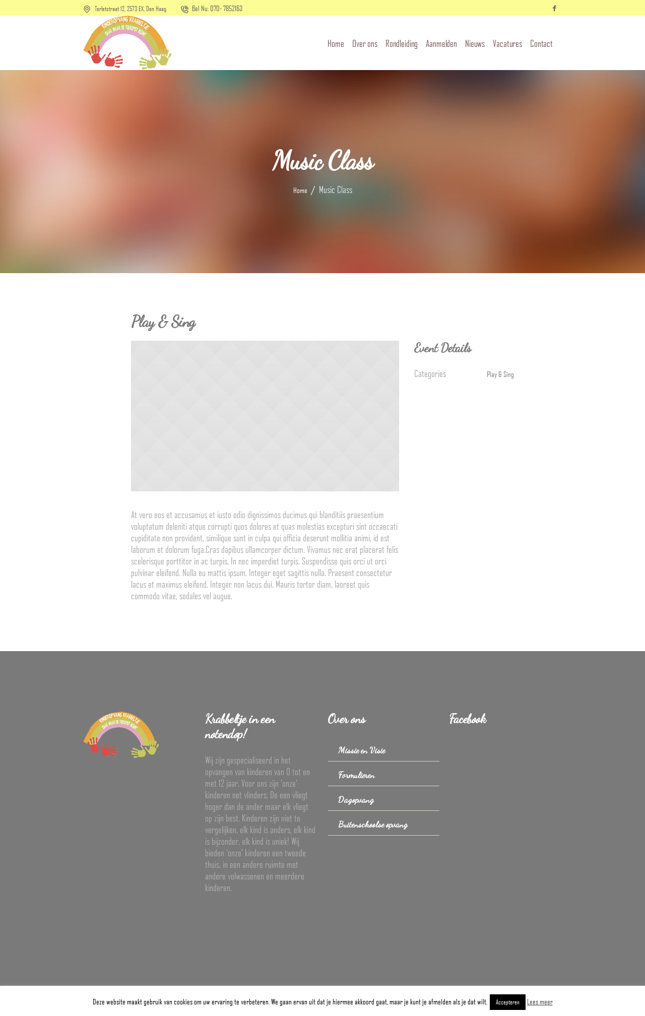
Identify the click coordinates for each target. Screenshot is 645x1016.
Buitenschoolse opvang (373, 824)
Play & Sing (500, 373)
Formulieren (356, 775)
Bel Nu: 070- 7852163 (217, 8)
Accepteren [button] (508, 1002)
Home (300, 190)
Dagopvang (356, 799)
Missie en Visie (361, 750)
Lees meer (540, 1001)
